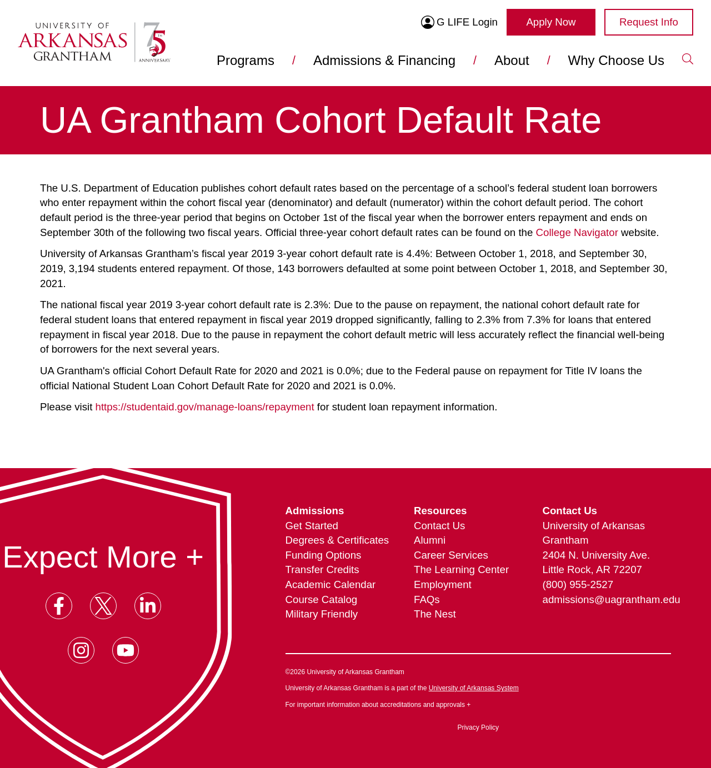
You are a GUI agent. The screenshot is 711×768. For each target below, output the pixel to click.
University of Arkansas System (474, 688)
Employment (443, 584)
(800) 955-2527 (578, 584)
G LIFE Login (459, 22)
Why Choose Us (616, 60)
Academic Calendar (331, 584)
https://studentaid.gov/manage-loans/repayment (205, 407)
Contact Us (439, 525)
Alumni (429, 540)
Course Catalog (322, 599)
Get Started (312, 525)
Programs (245, 60)
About (511, 60)
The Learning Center (461, 569)
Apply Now (550, 22)
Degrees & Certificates (337, 540)
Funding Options (324, 555)
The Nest (435, 614)
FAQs (427, 599)
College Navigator (577, 232)
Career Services (451, 555)
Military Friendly (322, 614)
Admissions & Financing (384, 60)
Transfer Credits (322, 569)
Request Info (648, 22)
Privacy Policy (478, 727)
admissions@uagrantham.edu (607, 599)
